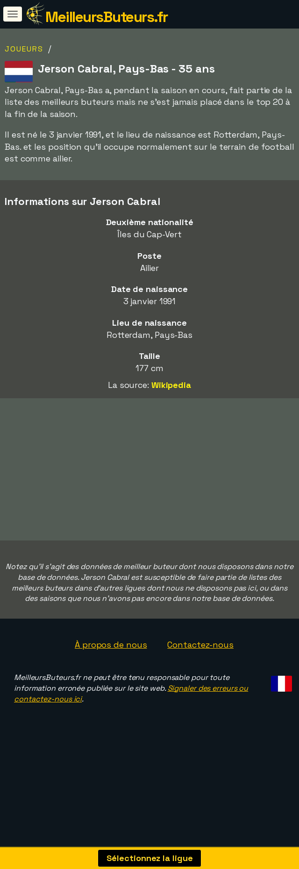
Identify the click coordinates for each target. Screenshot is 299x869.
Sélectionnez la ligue (150, 858)
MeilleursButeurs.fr (106, 16)
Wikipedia (171, 385)
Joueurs (24, 49)
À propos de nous (111, 665)
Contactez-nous (200, 665)
